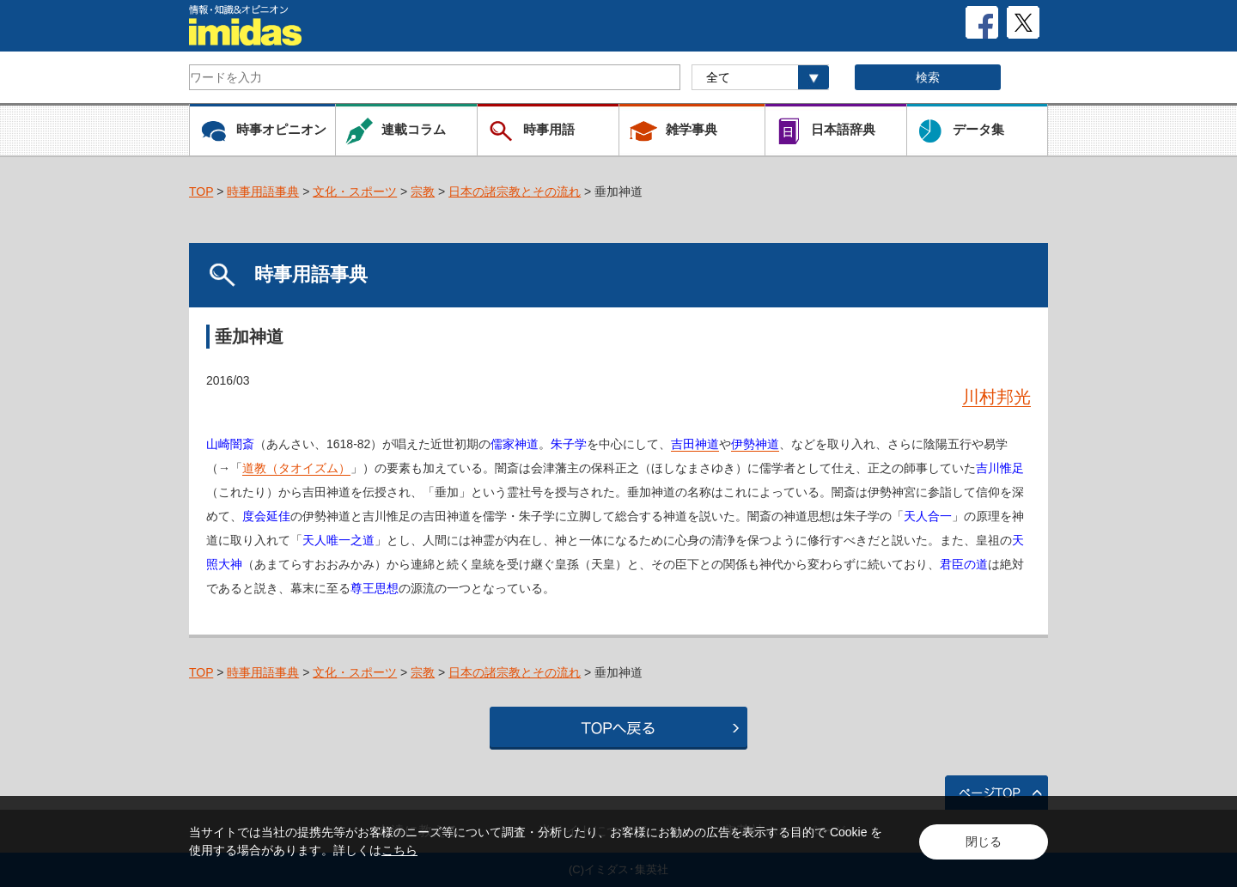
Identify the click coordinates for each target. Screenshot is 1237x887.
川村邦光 (996, 396)
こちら (399, 850)
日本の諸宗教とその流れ (514, 191)
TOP (201, 191)
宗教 (423, 191)
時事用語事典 (263, 191)
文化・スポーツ (355, 191)
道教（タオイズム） (296, 468)
